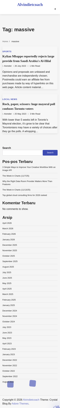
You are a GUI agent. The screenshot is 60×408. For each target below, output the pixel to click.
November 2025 (9, 250)
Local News (9, 99)
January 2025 (8, 305)
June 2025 (7, 278)
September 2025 (10, 261)
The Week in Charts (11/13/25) (16, 190)
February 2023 (9, 349)
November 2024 (9, 316)
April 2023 (7, 343)
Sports (7, 51)
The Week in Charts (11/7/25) (15, 176)
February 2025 (9, 300)
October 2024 (8, 321)
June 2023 (7, 332)
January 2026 (8, 239)
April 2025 (7, 289)
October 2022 (8, 371)
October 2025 (8, 256)
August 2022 (8, 382)
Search (6, 148)
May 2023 (6, 338)
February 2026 (9, 234)
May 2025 (6, 283)
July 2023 (6, 327)
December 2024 (9, 310)
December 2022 (9, 360)
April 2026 (7, 223)
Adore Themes (20, 403)
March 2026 (7, 228)
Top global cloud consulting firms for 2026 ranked (24, 195)
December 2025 (9, 245)
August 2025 (8, 267)
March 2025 (7, 294)
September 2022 (10, 376)
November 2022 (9, 365)
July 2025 (6, 272)
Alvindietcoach (30, 4)
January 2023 (8, 354)
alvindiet (7, 66)
